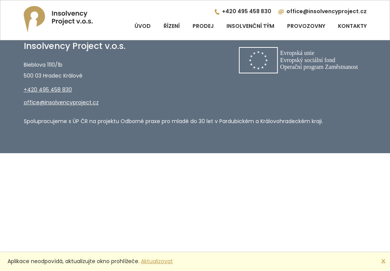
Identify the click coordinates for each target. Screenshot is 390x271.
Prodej (203, 26)
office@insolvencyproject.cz (326, 11)
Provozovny (306, 26)
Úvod (143, 26)
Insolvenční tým (250, 26)
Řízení (172, 26)
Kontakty (352, 26)
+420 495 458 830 (246, 11)
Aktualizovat (157, 261)
